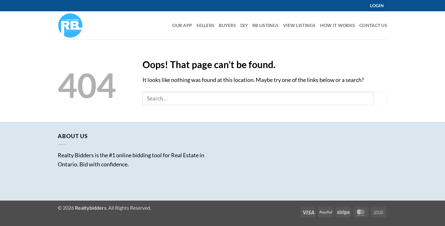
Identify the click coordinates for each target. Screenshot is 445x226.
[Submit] (380, 98)
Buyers (227, 25)
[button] (377, 5)
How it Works (337, 25)
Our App (182, 25)
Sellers (205, 25)
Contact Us (373, 25)
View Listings (299, 25)
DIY (244, 25)
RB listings (265, 25)
